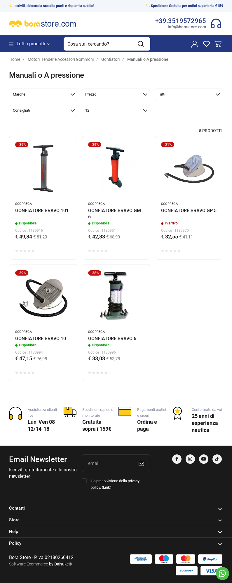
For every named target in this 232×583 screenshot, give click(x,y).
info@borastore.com (187, 27)
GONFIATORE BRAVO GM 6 (114, 213)
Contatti (115, 508)
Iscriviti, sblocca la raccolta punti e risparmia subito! (51, 6)
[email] (107, 463)
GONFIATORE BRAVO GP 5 (189, 210)
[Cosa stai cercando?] (98, 44)
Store (115, 520)
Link (106, 487)
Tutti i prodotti (30, 43)
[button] (44, 94)
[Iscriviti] (141, 463)
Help (115, 532)
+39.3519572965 (180, 21)
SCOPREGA (23, 204)
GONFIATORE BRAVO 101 (42, 210)
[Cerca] (140, 44)
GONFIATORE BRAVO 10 (40, 338)
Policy (115, 543)
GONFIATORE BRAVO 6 (112, 338)
